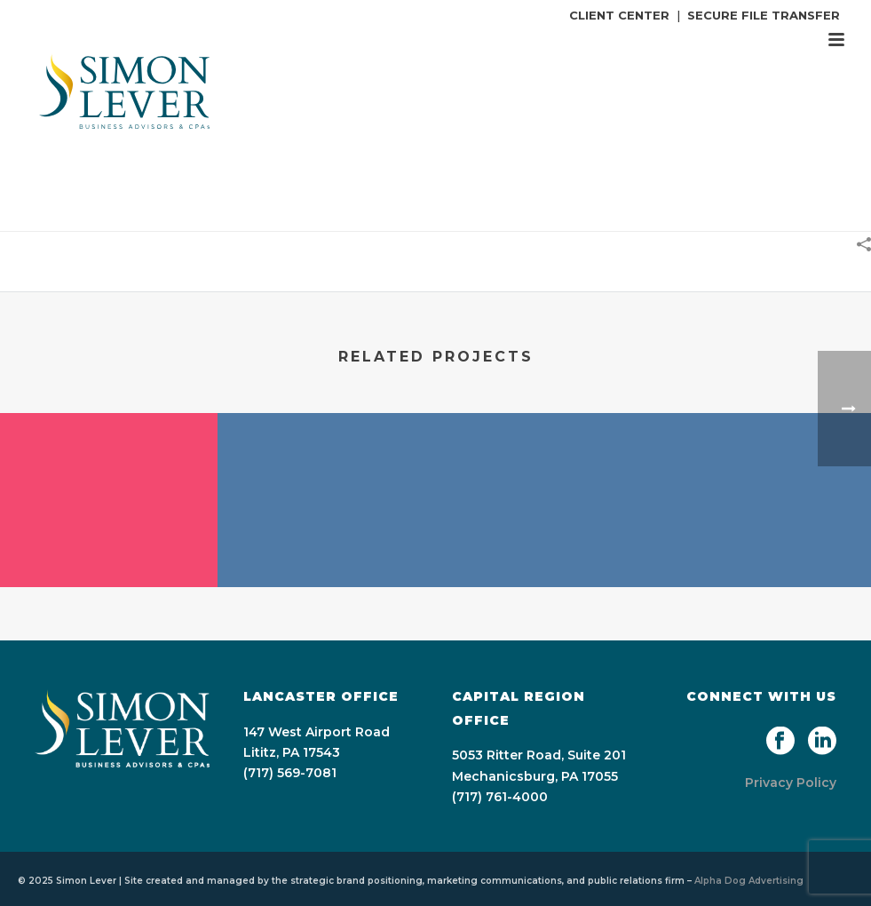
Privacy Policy (790, 783)
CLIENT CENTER (619, 15)
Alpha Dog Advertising (749, 880)
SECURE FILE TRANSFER (763, 15)
